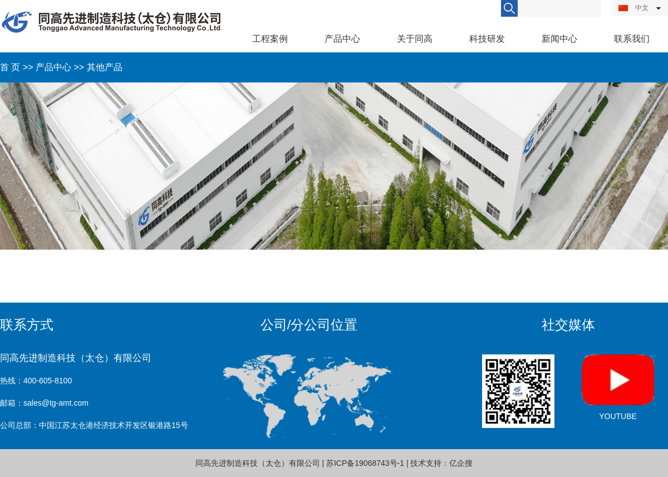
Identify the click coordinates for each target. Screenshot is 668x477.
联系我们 (632, 38)
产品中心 (342, 38)
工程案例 (270, 38)
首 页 (10, 67)
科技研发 (487, 38)
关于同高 (415, 38)
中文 (633, 8)
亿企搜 (461, 463)
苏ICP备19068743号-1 (365, 463)
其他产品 (104, 67)
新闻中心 (559, 38)
